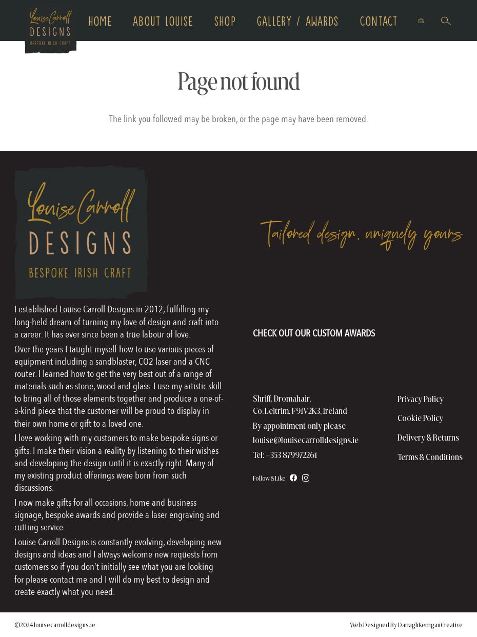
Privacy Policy (421, 398)
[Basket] (421, 20)
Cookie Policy (420, 417)
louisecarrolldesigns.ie (64, 625)
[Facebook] (293, 478)
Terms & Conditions (430, 456)
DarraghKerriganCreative (430, 625)
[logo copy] (51, 28)
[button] (445, 20)
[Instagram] (305, 478)
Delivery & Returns (428, 437)
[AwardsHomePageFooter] (314, 310)
